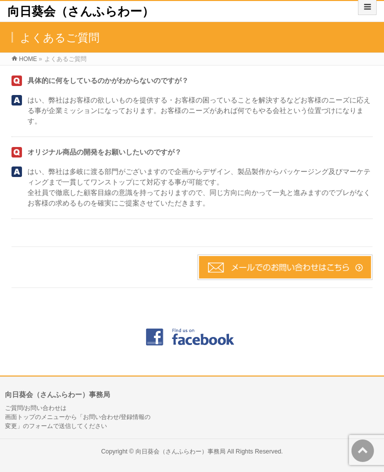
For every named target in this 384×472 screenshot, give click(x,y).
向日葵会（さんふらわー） (81, 11)
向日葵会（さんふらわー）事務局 (181, 451)
